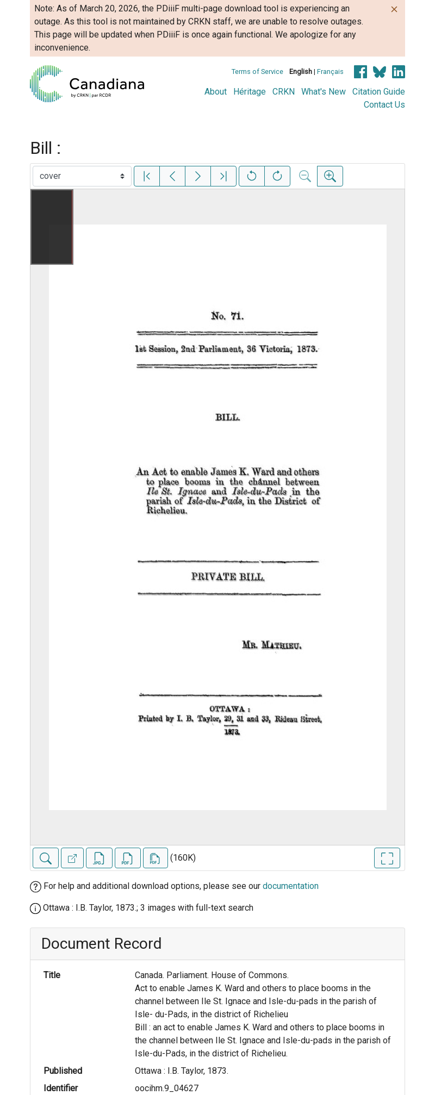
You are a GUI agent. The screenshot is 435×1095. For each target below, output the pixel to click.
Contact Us (384, 104)
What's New (323, 91)
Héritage (249, 91)
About (215, 91)
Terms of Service (257, 71)
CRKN (283, 91)
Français (330, 71)
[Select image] (82, 176)
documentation (291, 886)
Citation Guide (378, 91)
